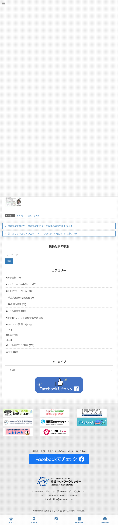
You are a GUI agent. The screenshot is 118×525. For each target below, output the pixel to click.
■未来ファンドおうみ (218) (19, 291)
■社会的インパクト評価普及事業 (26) (24, 317)
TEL (56, 520)
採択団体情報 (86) (17, 304)
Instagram (105, 520)
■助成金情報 (12, 335)
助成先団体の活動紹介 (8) (21, 297)
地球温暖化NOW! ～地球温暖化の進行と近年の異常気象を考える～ (41, 226)
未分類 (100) (12, 352)
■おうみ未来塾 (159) (16, 311)
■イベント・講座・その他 (28, 216)
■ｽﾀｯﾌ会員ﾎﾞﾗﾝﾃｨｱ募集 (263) (20, 345)
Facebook (79, 520)
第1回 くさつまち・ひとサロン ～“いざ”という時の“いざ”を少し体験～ (44, 233)
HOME (11, 520)
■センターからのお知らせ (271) (22, 284)
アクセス (34, 520)
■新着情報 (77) (13, 277)
